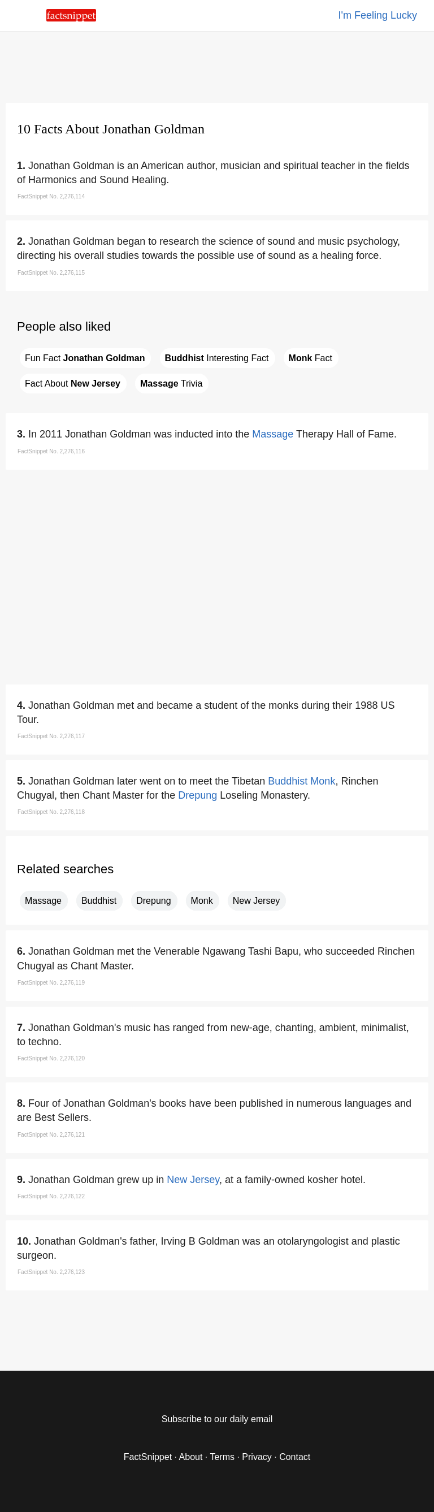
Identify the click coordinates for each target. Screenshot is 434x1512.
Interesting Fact (217, 358)
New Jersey (256, 901)
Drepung (197, 795)
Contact (294, 1457)
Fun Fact (85, 358)
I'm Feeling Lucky (378, 15)
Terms (222, 1457)
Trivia (171, 383)
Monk (322, 781)
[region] (217, 65)
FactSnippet (148, 1457)
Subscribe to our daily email (217, 1419)
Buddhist (287, 781)
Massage (272, 434)
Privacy (256, 1457)
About (191, 1457)
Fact (310, 358)
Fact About (72, 383)
